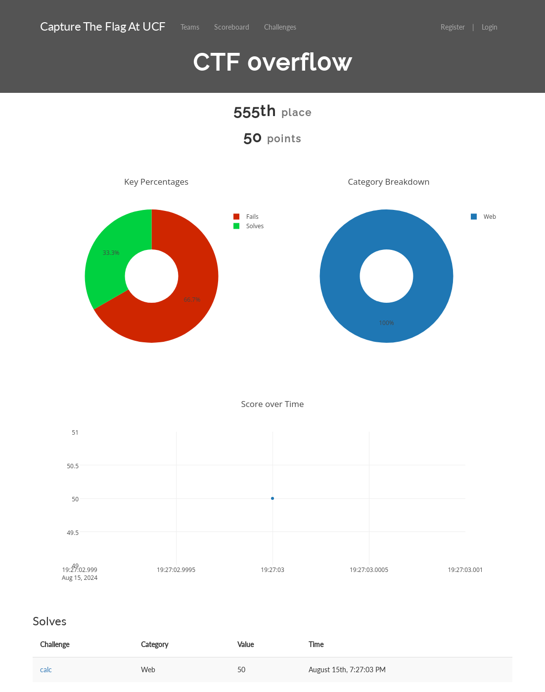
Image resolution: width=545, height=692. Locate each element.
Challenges (280, 27)
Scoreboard (231, 27)
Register (453, 27)
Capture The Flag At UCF (103, 26)
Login (490, 27)
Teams (190, 27)
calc (46, 669)
